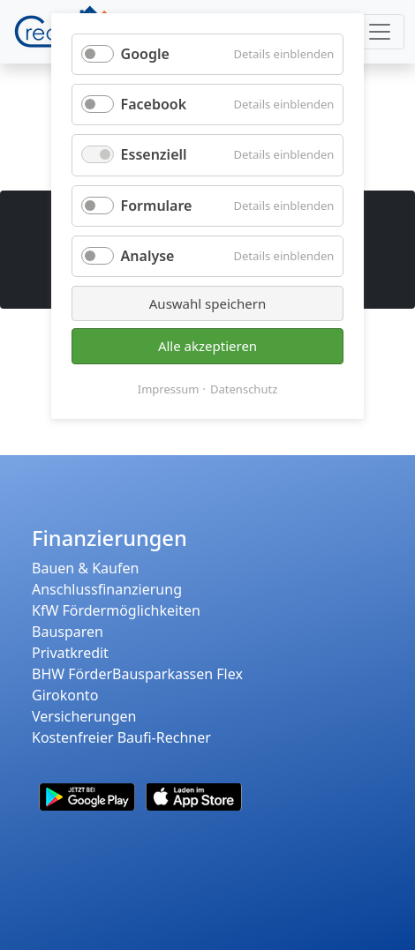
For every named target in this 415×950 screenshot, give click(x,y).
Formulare (156, 205)
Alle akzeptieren (207, 346)
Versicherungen (84, 716)
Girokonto (65, 695)
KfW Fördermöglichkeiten (116, 610)
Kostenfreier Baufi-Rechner (121, 737)
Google (145, 54)
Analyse (148, 256)
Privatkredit (70, 652)
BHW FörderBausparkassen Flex (137, 674)
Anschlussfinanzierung (107, 589)
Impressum (169, 389)
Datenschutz (243, 389)
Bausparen (67, 631)
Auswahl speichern (207, 303)
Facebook (154, 104)
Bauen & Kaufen (85, 568)
